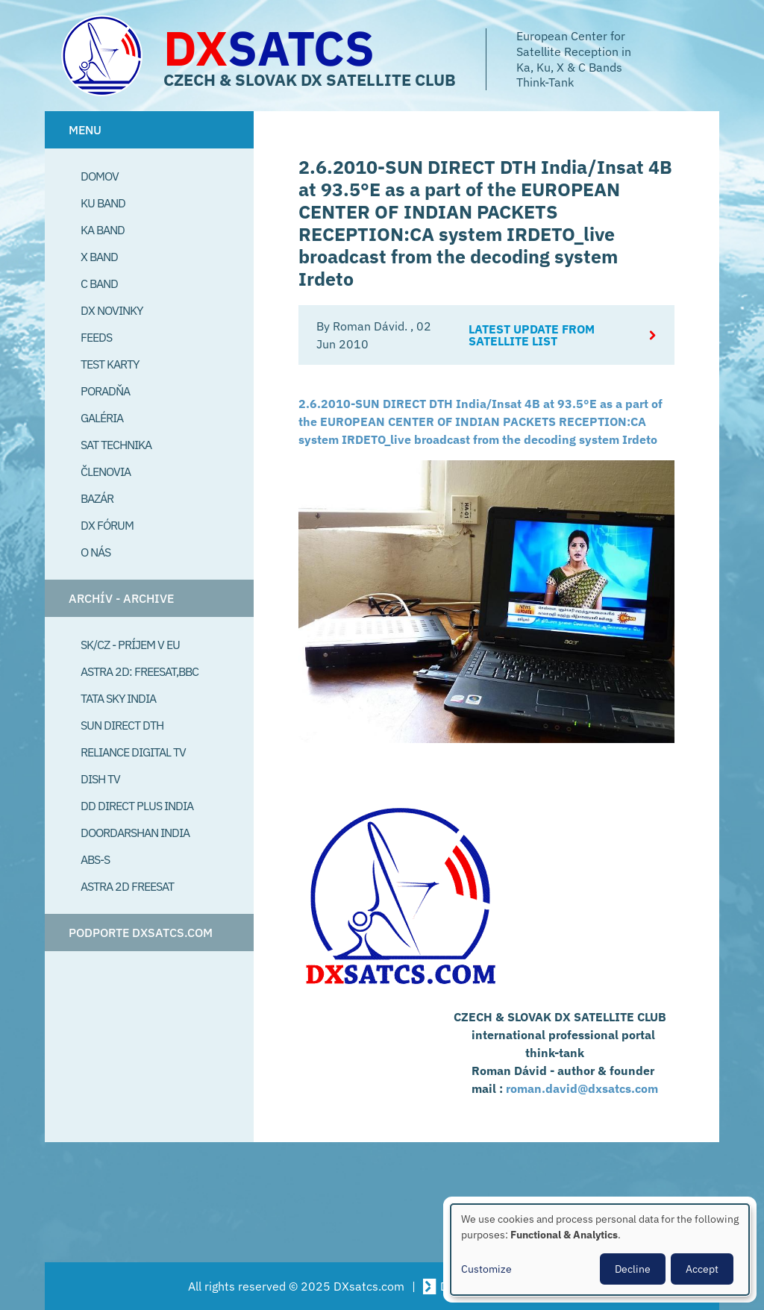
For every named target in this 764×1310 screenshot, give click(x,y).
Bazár (97, 498)
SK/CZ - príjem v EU (130, 644)
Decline (633, 1269)
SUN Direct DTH (122, 725)
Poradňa (105, 390)
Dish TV (100, 778)
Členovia (106, 471)
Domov (100, 176)
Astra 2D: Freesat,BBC (139, 671)
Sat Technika (116, 444)
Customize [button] (486, 1269)
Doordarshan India (135, 832)
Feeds (96, 337)
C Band (99, 283)
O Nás (95, 552)
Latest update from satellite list (532, 335)
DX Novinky (112, 310)
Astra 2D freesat (127, 886)
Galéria (102, 417)
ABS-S (95, 859)
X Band (99, 256)
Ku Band (103, 202)
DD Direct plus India (137, 805)
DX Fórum (107, 525)
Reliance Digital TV (133, 752)
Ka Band (103, 229)
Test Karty (110, 364)
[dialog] (600, 1249)
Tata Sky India (118, 698)
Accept (702, 1269)
